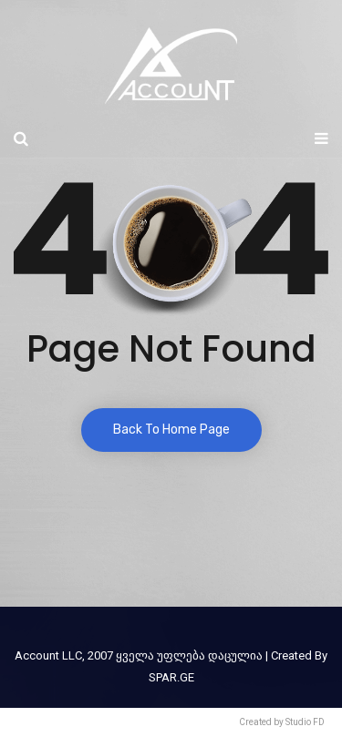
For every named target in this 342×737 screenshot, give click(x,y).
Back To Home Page (171, 429)
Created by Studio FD (282, 722)
